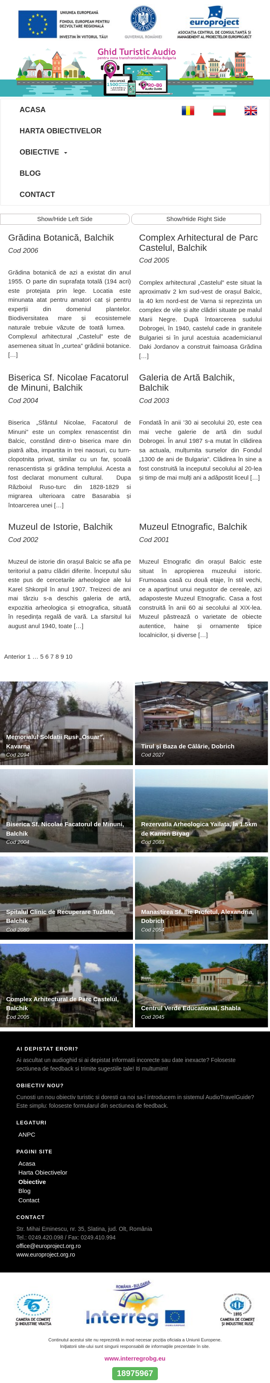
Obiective (39, 152)
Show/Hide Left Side (65, 218)
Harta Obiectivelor (61, 131)
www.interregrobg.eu (134, 1358)
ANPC (26, 1134)
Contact (37, 194)
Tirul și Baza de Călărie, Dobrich (188, 746)
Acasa (33, 110)
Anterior (15, 656)
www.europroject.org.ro (45, 1254)
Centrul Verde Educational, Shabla (191, 1008)
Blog (30, 173)
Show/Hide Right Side (196, 218)
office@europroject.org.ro (48, 1246)
